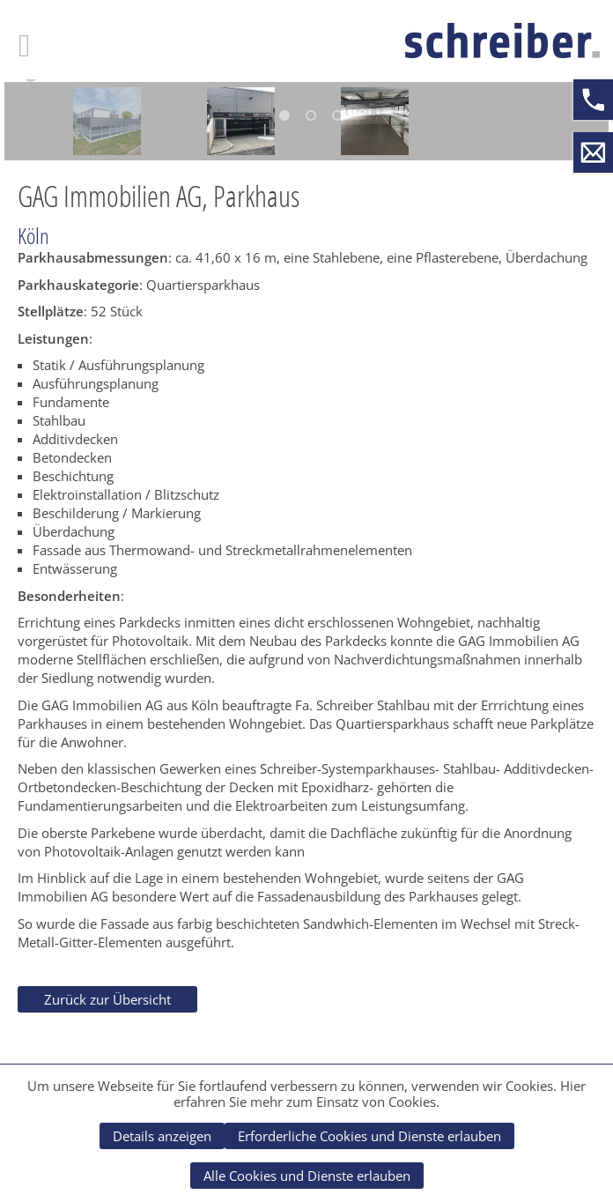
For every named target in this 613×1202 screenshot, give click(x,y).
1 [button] (284, 115)
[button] (31, 79)
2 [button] (311, 115)
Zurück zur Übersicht (107, 999)
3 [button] (337, 115)
